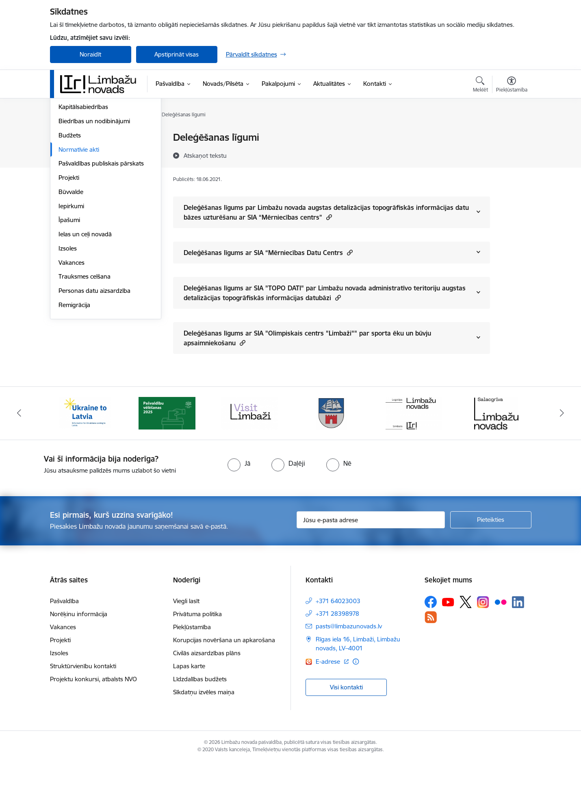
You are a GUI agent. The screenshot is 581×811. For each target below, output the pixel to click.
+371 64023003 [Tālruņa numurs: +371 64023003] (338, 650)
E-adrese (329, 711)
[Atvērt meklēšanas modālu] (480, 85)
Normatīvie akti (79, 237)
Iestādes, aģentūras (86, 180)
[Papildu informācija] (356, 711)
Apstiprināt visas (176, 54)
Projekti (69, 265)
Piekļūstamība (192, 676)
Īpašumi (69, 308)
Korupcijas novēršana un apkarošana (224, 689)
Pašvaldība (64, 650)
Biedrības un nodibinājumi (94, 208)
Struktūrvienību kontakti (83, 715)
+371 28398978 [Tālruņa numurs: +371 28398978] (337, 663)
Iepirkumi (71, 293)
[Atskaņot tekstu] (205, 155)
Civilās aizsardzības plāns (207, 702)
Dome (67, 138)
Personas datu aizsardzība (94, 378)
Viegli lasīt (186, 650)
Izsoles (68, 336)
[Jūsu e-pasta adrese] (371, 569)
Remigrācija (74, 392)
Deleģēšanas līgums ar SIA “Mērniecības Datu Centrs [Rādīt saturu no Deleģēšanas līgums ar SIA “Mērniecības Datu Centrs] (268, 252)
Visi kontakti (346, 736)
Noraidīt (90, 54)
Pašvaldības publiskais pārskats (101, 251)
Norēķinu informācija (78, 663)
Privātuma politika (197, 663)
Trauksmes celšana (85, 364)
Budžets (70, 223)
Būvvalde (71, 279)
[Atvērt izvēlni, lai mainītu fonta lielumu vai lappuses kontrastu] (511, 85)
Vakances (72, 350)
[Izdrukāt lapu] (511, 134)
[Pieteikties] (490, 569)
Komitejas (72, 152)
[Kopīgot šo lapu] (511, 154)
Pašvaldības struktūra (88, 166)
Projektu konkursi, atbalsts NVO (93, 728)
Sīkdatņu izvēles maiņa (203, 741)
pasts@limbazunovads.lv (349, 675)
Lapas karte (189, 715)
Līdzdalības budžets (200, 728)
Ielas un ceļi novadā (85, 321)
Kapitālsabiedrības (83, 194)
